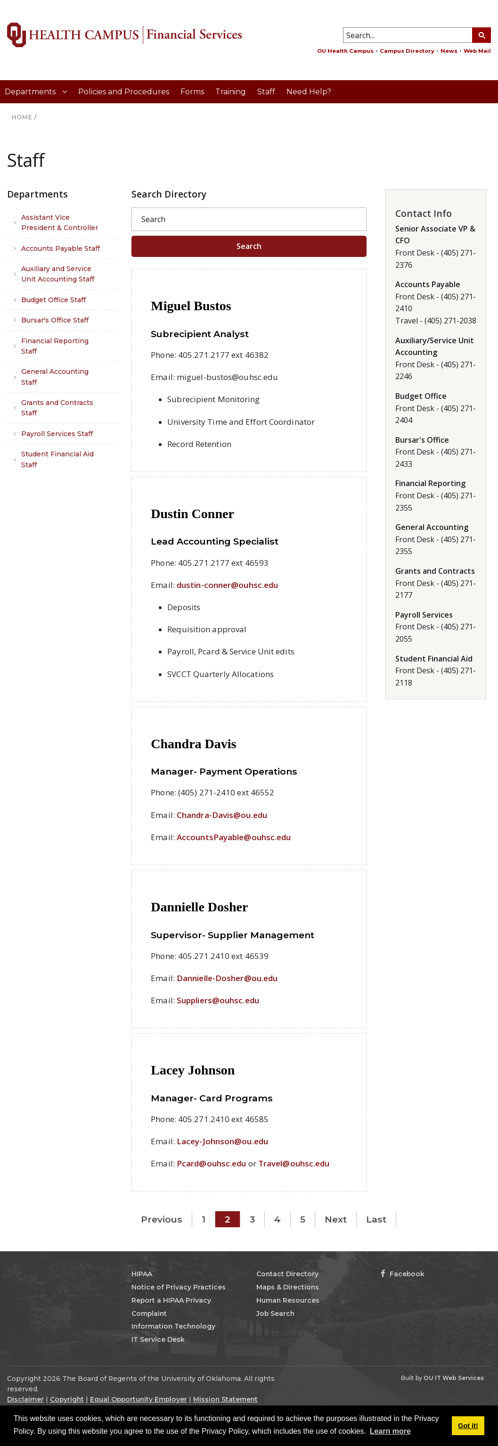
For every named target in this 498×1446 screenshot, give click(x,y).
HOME (22, 117)
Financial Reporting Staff (55, 346)
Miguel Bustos (191, 305)
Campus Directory (407, 51)
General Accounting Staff (55, 376)
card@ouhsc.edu (214, 1163)
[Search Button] (481, 35)
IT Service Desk (158, 1339)
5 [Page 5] (302, 1219)
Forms (192, 91)
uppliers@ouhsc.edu (220, 1000)
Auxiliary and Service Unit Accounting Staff (57, 273)
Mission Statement (225, 1399)
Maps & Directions (287, 1287)
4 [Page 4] (277, 1219)
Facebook (403, 1274)
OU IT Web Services (454, 1377)
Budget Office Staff (53, 300)
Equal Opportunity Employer (138, 1399)
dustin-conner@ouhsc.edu (227, 584)
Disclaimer (25, 1399)
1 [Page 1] (203, 1219)
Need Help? (308, 91)
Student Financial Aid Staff (57, 459)
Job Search (275, 1313)
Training (230, 91)
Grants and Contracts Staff (57, 407)
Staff (266, 91)
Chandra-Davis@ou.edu (222, 815)
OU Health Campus (345, 51)
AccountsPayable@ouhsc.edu (234, 837)
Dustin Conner (192, 513)
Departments (31, 91)
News (449, 51)
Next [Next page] (336, 1219)
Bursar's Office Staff (55, 320)
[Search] (249, 219)
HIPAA (141, 1274)
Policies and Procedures (123, 91)
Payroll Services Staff (57, 434)
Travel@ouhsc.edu (294, 1163)
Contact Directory (287, 1274)
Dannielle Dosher (199, 907)
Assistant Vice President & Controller (59, 222)
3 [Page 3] (252, 1219)
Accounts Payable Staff (60, 248)
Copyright (67, 1399)
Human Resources (287, 1300)
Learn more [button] (390, 1431)
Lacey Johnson (193, 1070)
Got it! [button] (468, 1425)
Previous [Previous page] (161, 1219)
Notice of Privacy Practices (178, 1287)
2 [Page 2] (227, 1219)
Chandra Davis (193, 743)
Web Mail (477, 51)
